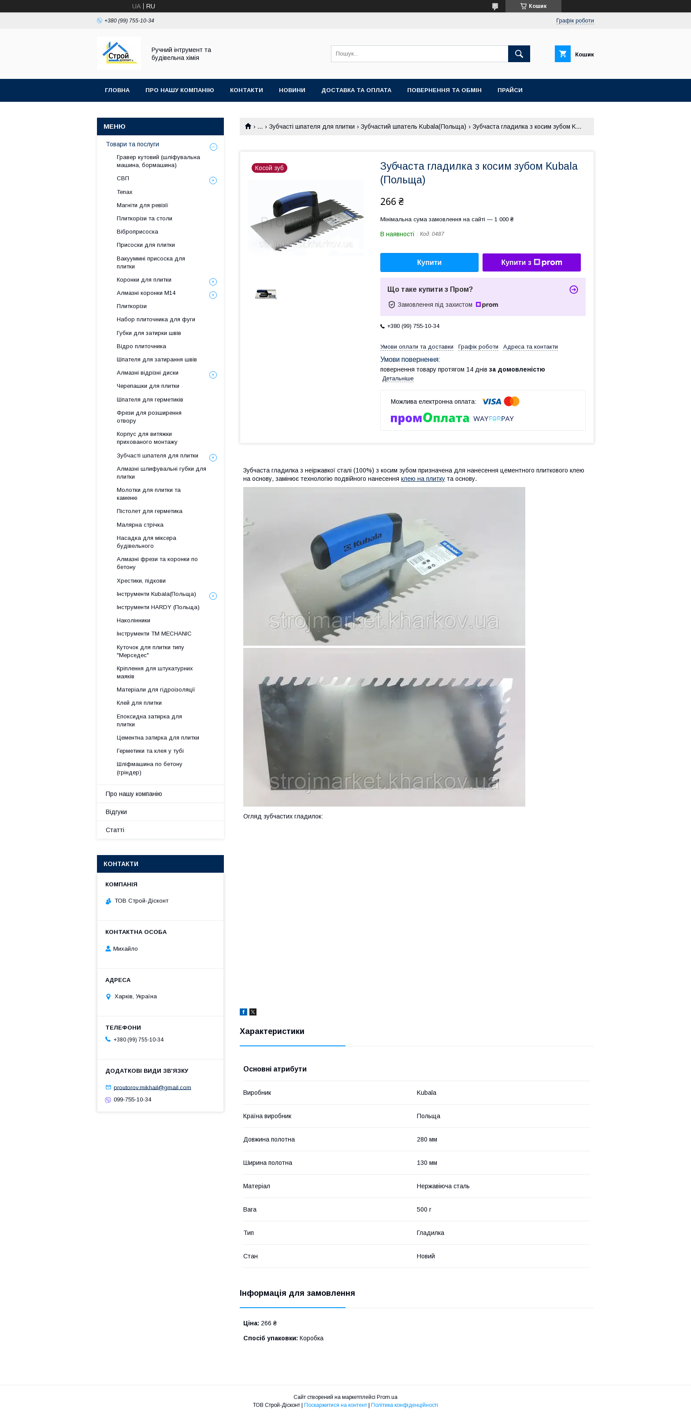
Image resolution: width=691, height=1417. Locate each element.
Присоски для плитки (146, 245)
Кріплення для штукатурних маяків (155, 672)
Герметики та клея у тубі (150, 751)
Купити (429, 262)
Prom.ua (387, 1397)
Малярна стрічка (140, 524)
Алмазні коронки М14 (146, 293)
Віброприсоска (137, 231)
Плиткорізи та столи (144, 218)
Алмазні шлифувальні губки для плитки (161, 472)
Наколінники (133, 620)
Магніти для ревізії (142, 205)
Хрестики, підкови (141, 580)
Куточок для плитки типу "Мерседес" (150, 651)
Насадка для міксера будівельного (146, 542)
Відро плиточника (141, 346)
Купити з (531, 263)
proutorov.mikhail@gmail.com (152, 1087)
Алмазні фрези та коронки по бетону (157, 563)
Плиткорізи (132, 306)
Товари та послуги (132, 144)
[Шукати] (519, 53)
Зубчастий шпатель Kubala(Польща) (413, 126)
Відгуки (116, 811)
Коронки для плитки (144, 279)
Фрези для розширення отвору (149, 416)
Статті (115, 829)
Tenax (125, 192)
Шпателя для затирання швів (157, 359)
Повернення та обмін (444, 90)
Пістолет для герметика (149, 511)
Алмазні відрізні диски (147, 372)
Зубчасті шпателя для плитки (312, 126)
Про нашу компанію (179, 90)
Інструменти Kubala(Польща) (156, 594)
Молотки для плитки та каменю (149, 494)
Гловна (117, 90)
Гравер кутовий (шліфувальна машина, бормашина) (158, 161)
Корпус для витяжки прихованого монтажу (147, 438)
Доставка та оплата (356, 90)
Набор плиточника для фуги (156, 319)
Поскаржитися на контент (335, 1405)
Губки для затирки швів (149, 333)
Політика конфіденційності (404, 1405)
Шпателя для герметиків (150, 399)
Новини (292, 90)
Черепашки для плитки (148, 386)
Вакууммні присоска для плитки (151, 262)
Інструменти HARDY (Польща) (158, 607)
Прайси (510, 90)
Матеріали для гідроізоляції (156, 689)
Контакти (246, 90)
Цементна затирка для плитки (158, 737)
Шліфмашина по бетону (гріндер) (149, 768)
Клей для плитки (139, 702)
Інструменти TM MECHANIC (154, 633)
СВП (123, 178)
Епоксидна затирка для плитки (149, 720)
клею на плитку (423, 478)
